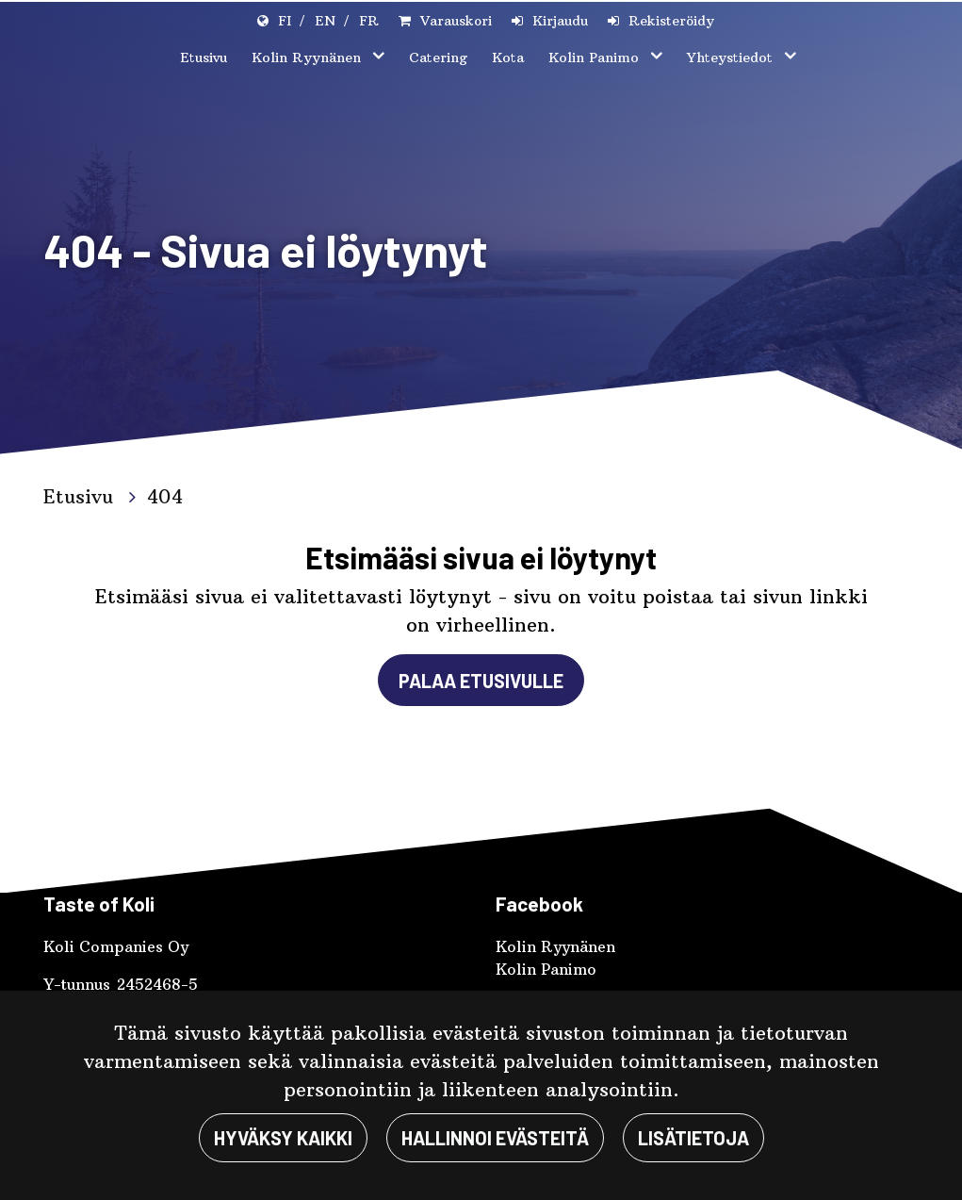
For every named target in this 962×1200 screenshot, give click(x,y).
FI (284, 20)
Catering (438, 57)
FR (369, 20)
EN (325, 20)
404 (165, 496)
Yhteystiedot (732, 57)
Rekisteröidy (671, 20)
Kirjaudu (560, 20)
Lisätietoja (693, 1137)
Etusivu (203, 57)
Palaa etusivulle (481, 680)
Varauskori (456, 20)
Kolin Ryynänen (309, 57)
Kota (508, 57)
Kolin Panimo (596, 57)
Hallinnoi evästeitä (495, 1137)
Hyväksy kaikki (283, 1137)
